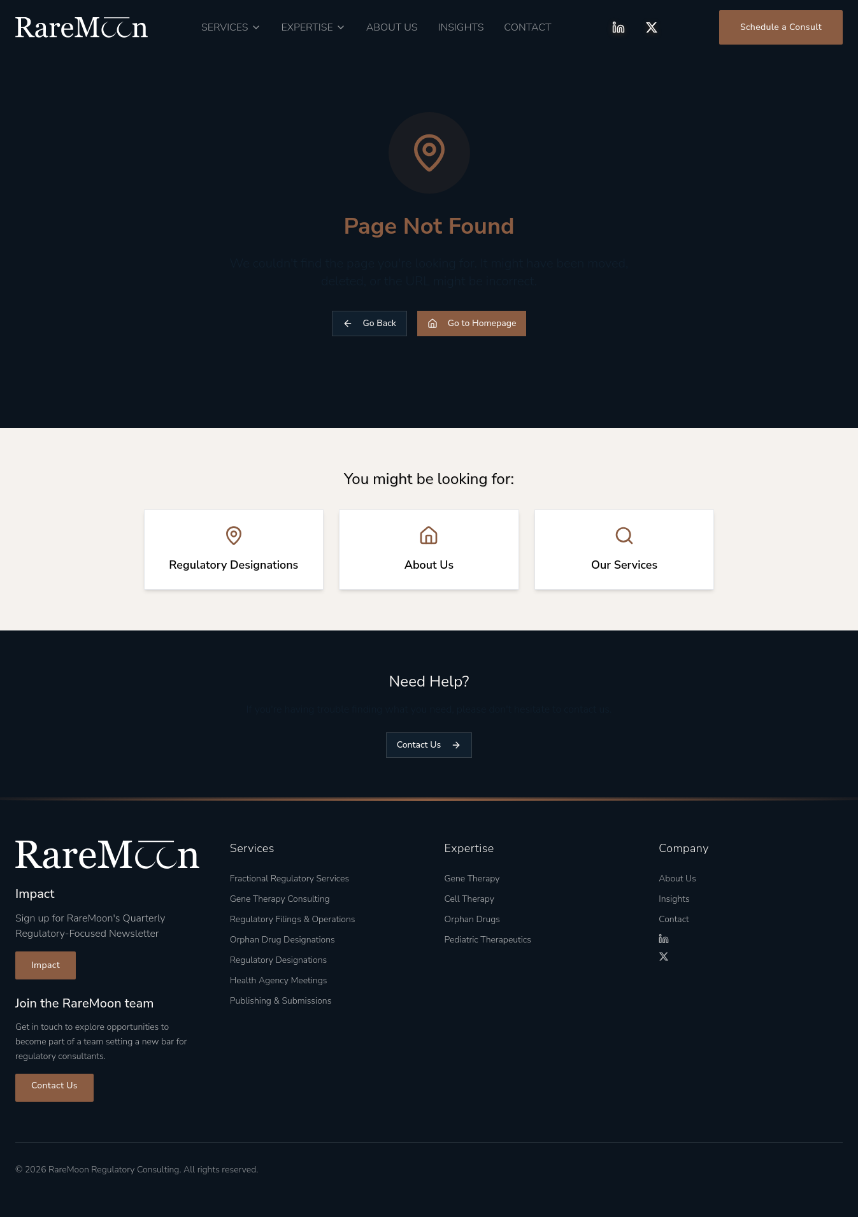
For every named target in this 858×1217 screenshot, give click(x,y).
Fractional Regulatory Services (289, 878)
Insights (461, 27)
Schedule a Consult (781, 27)
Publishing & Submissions (281, 1001)
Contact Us (429, 745)
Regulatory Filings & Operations (292, 919)
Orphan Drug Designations (282, 940)
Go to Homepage (472, 323)
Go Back (369, 323)
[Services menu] (231, 27)
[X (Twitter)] (652, 27)
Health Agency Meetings (278, 980)
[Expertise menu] (314, 27)
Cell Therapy (469, 899)
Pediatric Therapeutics (488, 940)
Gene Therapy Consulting (280, 899)
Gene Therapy (472, 878)
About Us (392, 27)
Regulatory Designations (278, 960)
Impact (45, 965)
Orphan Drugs (473, 919)
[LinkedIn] (618, 27)
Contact (527, 27)
